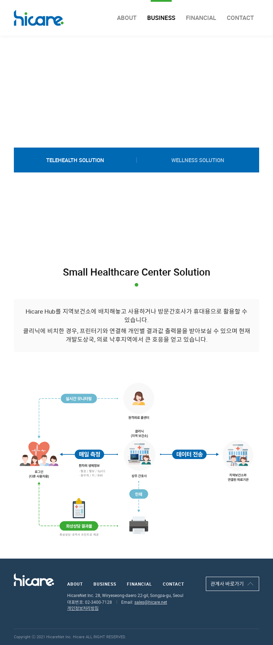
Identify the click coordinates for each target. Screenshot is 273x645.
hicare (39, 18)
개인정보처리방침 (82, 608)
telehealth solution (75, 160)
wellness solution (197, 160)
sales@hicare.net (150, 602)
